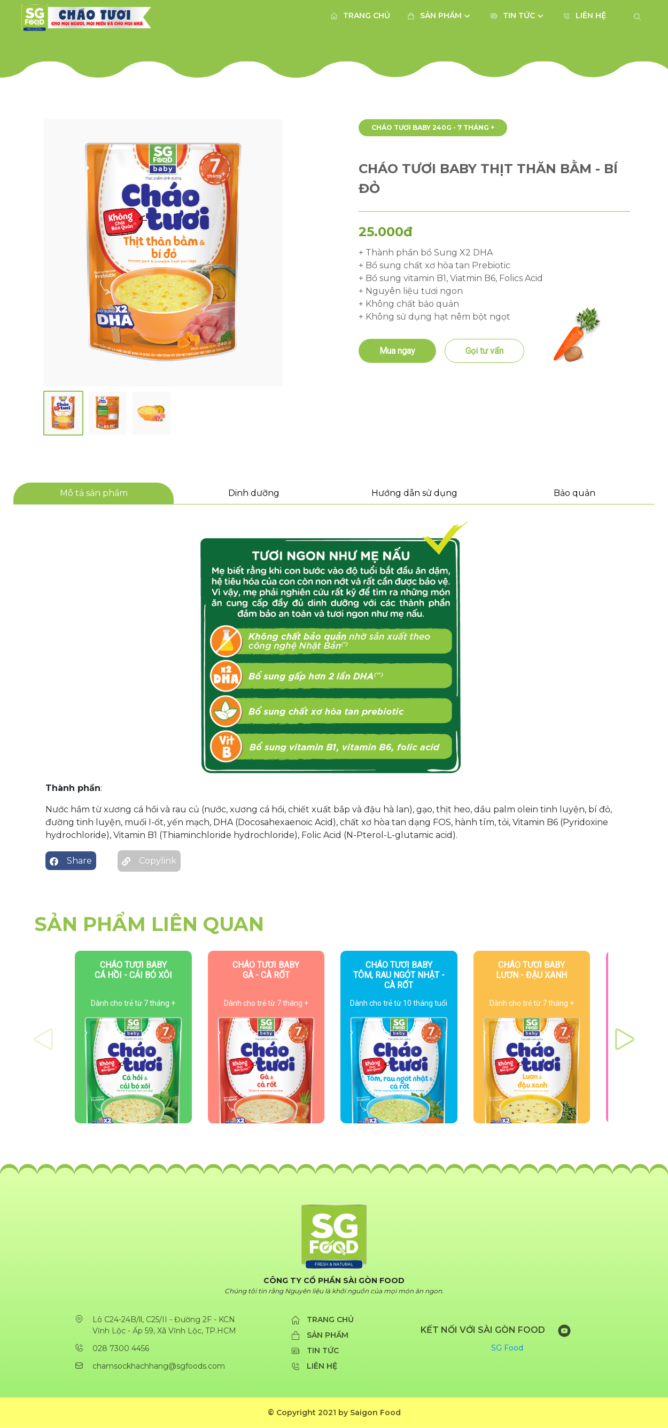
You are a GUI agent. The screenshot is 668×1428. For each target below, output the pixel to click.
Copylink (149, 858)
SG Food (507, 1348)
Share (71, 861)
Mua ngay (397, 351)
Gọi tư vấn (484, 351)
